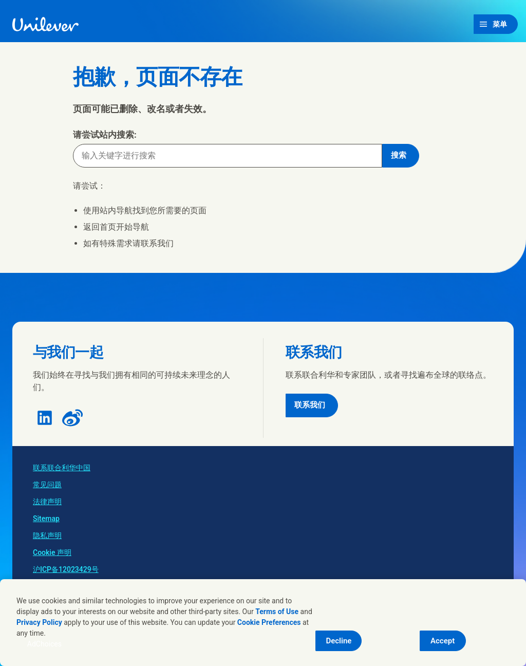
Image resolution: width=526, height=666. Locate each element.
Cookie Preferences (269, 622)
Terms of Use (276, 611)
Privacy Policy (39, 622)
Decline (338, 640)
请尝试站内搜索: (105, 135)
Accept (442, 640)
